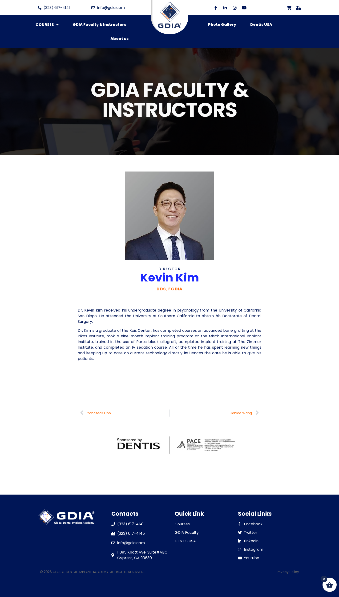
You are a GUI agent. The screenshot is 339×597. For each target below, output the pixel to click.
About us (119, 38)
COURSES (47, 24)
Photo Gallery (222, 24)
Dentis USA (261, 24)
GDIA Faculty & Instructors (99, 24)
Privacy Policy (288, 572)
